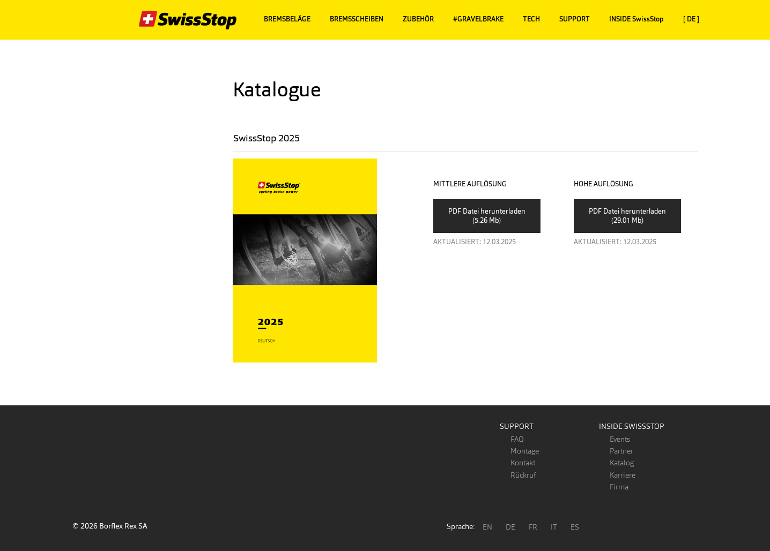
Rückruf (523, 475)
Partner (621, 451)
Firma (619, 487)
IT (554, 527)
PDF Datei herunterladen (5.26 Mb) (486, 216)
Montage (524, 451)
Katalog (622, 462)
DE (510, 527)
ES (575, 527)
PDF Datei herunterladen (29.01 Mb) (627, 216)
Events (620, 439)
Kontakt (522, 462)
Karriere (622, 475)
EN (487, 527)
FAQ (517, 439)
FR (533, 527)
